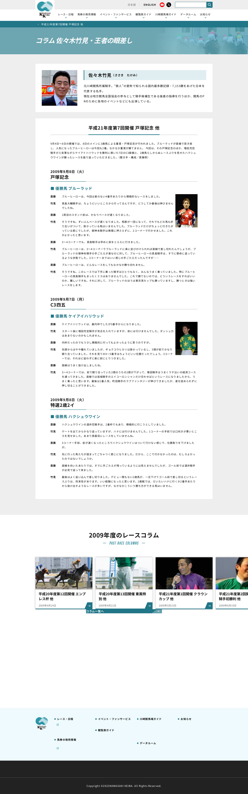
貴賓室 (101, 692)
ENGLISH (150, 4)
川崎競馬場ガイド (149, 663)
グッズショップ (148, 668)
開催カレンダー (65, 663)
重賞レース (63, 673)
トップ (39, 24)
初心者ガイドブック (150, 678)
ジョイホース (64, 711)
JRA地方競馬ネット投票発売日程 (70, 723)
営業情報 (185, 668)
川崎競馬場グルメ (149, 673)
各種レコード (147, 737)
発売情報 (61, 706)
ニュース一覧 (187, 663)
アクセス (144, 707)
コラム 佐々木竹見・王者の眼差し (73, 689)
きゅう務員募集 (188, 678)
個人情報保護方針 (131, 769)
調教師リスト (147, 727)
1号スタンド (104, 683)
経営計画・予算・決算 (115, 761)
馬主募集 (185, 673)
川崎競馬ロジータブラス (153, 692)
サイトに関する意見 (102, 769)
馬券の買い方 (147, 683)
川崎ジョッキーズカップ (153, 742)
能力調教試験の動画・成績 (154, 732)
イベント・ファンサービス (116, 14)
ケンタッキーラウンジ (110, 697)
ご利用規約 (172, 761)
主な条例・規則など (147, 761)
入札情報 (152, 769)
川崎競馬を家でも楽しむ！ (71, 678)
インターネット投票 (68, 716)
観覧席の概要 (105, 678)
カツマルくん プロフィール (154, 688)
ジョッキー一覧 (148, 722)
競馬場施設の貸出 (190, 683)
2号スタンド (104, 687)
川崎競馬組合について (82, 761)
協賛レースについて (67, 683)
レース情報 (63, 668)
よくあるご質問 (148, 698)
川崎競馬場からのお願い (153, 702)
